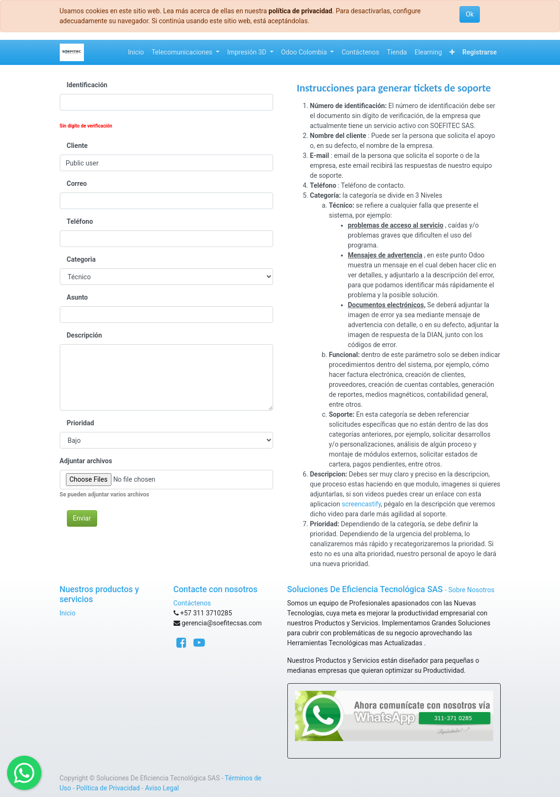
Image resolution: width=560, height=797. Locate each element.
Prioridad (80, 423)
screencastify (361, 504)
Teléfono (80, 221)
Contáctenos (192, 603)
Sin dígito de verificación (86, 125)
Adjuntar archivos (86, 461)
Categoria (81, 259)
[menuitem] (136, 52)
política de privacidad (300, 11)
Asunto (77, 297)
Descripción (84, 335)
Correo (77, 183)
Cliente (77, 145)
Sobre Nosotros (471, 590)
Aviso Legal (162, 788)
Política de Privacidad (108, 788)
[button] (452, 52)
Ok (470, 14)
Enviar (82, 518)
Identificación (87, 85)
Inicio (68, 613)
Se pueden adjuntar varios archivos (104, 494)
